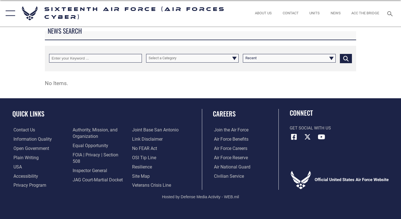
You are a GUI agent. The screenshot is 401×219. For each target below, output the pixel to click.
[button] (9, 13)
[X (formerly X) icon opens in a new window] (307, 137)
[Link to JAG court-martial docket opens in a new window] (96, 173)
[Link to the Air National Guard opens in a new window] (230, 166)
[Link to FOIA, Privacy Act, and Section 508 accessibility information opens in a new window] (98, 154)
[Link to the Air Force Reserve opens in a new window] (229, 157)
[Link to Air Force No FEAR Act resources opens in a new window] (144, 139)
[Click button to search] (346, 58)
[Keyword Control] (95, 58)
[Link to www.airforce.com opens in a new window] (229, 130)
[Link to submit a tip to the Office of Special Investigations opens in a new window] (143, 148)
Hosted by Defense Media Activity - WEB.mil (200, 195)
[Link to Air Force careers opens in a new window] (229, 148)
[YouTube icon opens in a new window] (321, 137)
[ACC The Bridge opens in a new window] (365, 13)
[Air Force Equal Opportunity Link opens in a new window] (89, 145)
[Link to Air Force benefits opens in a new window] (229, 139)
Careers (224, 113)
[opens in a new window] (30, 139)
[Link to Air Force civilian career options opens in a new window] (227, 175)
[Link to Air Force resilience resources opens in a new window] (142, 157)
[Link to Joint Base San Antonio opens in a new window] (94, 182)
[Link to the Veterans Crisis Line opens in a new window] (151, 175)
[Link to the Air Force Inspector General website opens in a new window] (88, 163)
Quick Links (28, 113)
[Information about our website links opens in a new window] (147, 130)
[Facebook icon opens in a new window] (294, 137)
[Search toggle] (391, 13)
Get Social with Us (310, 128)
